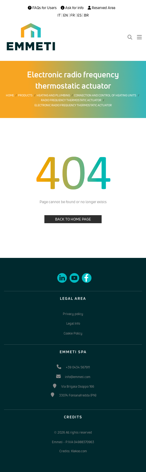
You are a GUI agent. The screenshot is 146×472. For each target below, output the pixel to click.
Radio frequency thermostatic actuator (71, 100)
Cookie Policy (73, 333)
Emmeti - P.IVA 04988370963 (73, 442)
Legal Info (73, 323)
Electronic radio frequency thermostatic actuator (73, 105)
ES (79, 15)
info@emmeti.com (77, 377)
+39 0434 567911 (78, 367)
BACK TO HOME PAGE (73, 219)
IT (59, 15)
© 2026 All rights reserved (73, 432)
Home (10, 95)
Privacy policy (73, 314)
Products (25, 95)
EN (65, 15)
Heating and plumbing (53, 95)
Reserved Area (101, 7)
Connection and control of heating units (105, 95)
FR (72, 15)
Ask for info (72, 7)
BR (86, 15)
